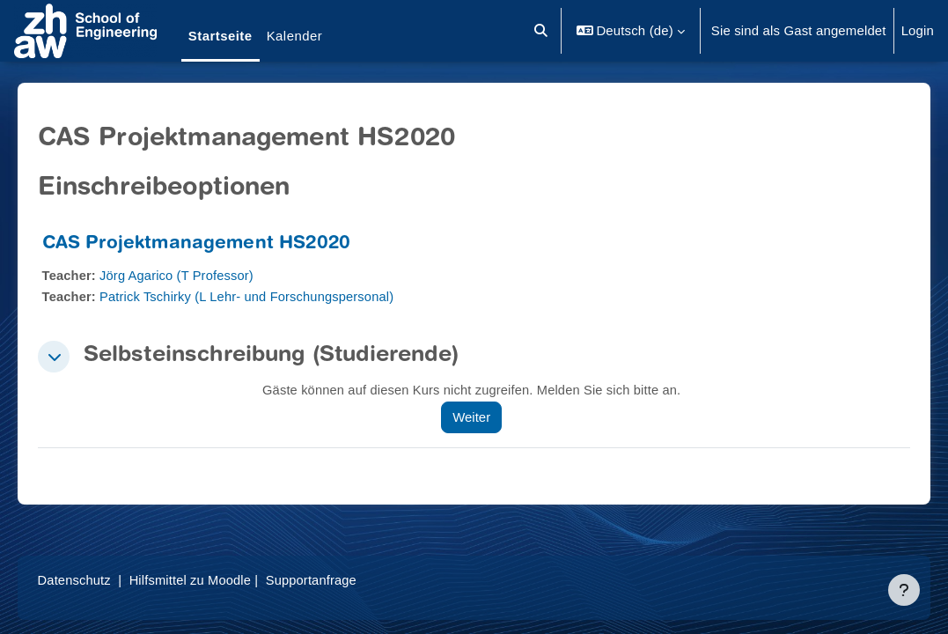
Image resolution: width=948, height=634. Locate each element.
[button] (541, 31)
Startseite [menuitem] (220, 35)
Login (917, 30)
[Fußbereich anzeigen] (904, 590)
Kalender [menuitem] (295, 35)
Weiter (488, 416)
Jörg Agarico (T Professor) (204, 275)
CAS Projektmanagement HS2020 (221, 244)
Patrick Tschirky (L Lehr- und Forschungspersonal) (276, 296)
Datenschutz (99, 579)
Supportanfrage (341, 579)
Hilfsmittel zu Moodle (218, 579)
